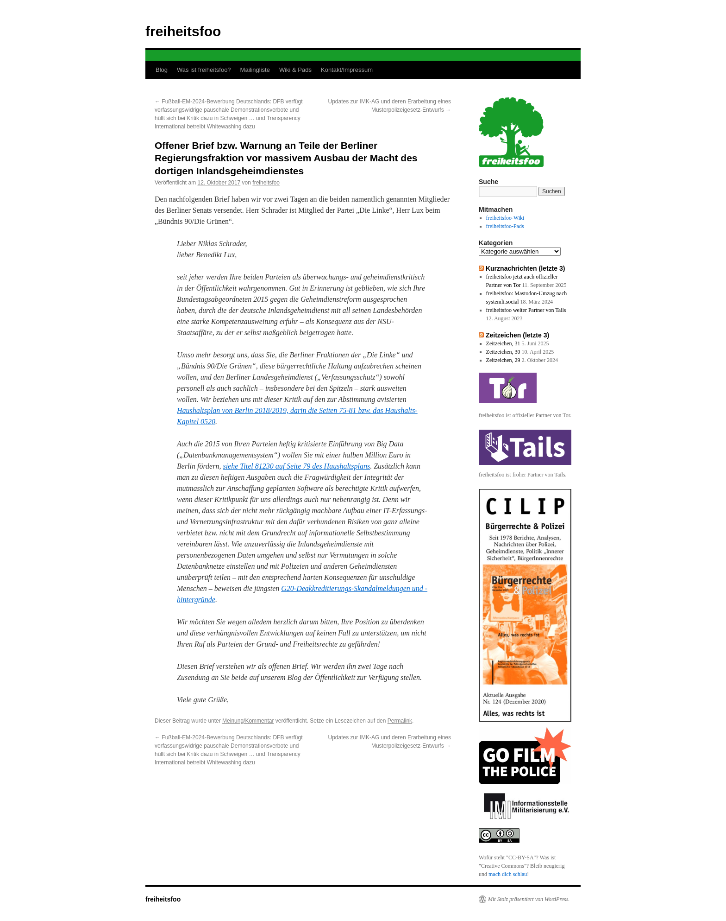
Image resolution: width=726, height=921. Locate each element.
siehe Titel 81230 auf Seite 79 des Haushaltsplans (296, 466)
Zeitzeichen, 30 (503, 352)
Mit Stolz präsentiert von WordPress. (529, 899)
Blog (162, 69)
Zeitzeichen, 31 (503, 343)
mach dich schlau (507, 874)
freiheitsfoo (183, 31)
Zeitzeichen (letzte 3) (517, 335)
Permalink (400, 721)
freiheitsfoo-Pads (505, 226)
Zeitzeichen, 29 (503, 360)
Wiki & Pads (295, 69)
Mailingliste (255, 69)
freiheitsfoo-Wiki (505, 218)
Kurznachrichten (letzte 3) (525, 268)
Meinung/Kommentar (248, 721)
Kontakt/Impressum (347, 69)
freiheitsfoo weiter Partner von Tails (526, 310)
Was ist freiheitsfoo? (204, 69)
